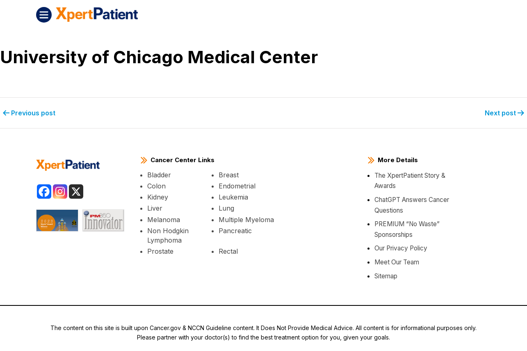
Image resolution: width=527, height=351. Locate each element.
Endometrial (237, 185)
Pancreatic (235, 230)
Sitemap (385, 275)
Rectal (228, 250)
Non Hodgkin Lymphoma (168, 234)
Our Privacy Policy (400, 247)
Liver (154, 207)
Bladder (159, 174)
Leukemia (233, 196)
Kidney (157, 196)
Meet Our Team (396, 261)
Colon (156, 185)
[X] (76, 190)
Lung (226, 207)
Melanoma (163, 218)
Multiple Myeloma (246, 218)
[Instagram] (60, 190)
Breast (229, 174)
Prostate (160, 250)
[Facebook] (44, 190)
